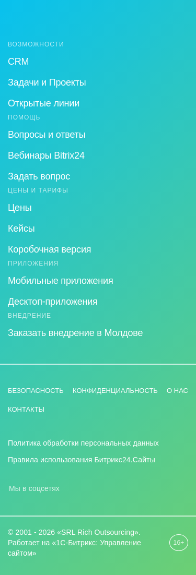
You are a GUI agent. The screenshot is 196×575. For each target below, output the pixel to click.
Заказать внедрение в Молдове (75, 333)
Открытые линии (43, 103)
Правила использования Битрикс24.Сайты (81, 460)
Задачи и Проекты (47, 82)
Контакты (26, 409)
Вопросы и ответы (46, 134)
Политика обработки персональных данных (83, 443)
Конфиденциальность (115, 390)
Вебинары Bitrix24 (46, 155)
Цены (19, 207)
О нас (177, 390)
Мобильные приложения (60, 280)
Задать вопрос (39, 176)
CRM (18, 61)
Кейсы (21, 228)
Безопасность (36, 390)
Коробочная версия (49, 249)
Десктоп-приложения (53, 301)
